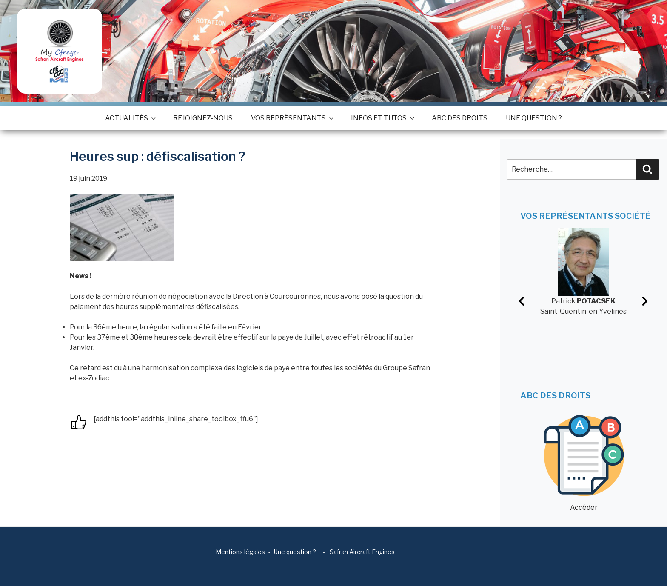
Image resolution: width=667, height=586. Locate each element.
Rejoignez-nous (203, 118)
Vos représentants (292, 118)
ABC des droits (459, 118)
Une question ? (534, 118)
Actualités (130, 118)
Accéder (584, 463)
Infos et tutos (382, 118)
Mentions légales (240, 551)
